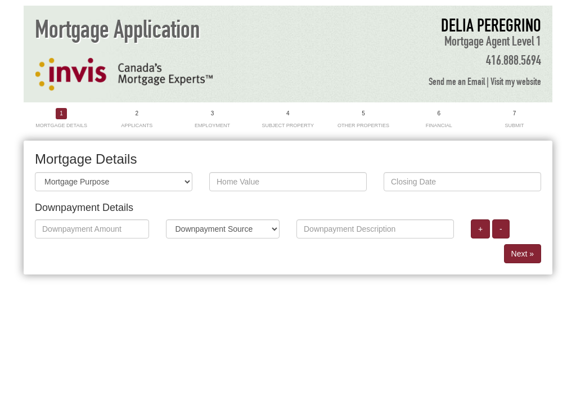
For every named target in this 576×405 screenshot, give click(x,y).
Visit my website (515, 82)
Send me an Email (457, 82)
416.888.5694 (513, 61)
